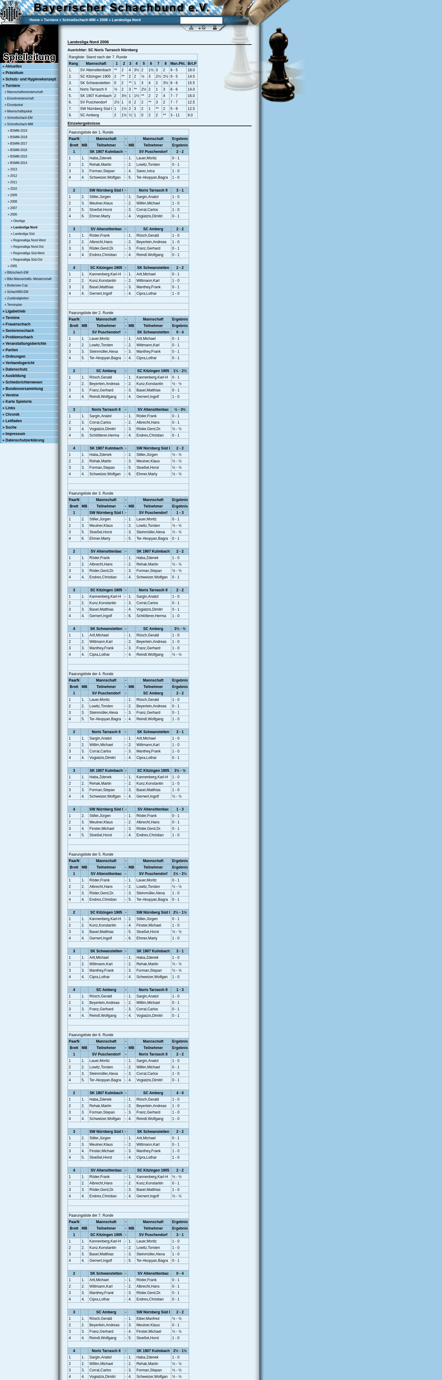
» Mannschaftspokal (18, 111)
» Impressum (13, 434)
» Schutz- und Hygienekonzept (29, 79)
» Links (8, 408)
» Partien (10, 350)
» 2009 (12, 195)
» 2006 (12, 214)
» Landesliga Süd (22, 233)
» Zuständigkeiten (17, 298)
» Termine (11, 318)
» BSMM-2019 (17, 130)
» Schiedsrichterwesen (22, 382)
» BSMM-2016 (17, 150)
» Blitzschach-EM (16, 272)
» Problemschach (17, 337)
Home (34, 20)
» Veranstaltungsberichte (24, 343)
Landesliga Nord (126, 20)
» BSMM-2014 (17, 163)
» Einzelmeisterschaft (19, 98)
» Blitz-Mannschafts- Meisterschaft (28, 279)
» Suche (9, 427)
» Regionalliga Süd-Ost (26, 259)
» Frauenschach (16, 324)
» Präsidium (12, 73)
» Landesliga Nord (24, 227)
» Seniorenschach (18, 330)
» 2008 (12, 201)
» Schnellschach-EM (19, 117)
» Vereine (10, 395)
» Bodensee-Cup (16, 285)
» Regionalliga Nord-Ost (27, 246)
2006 (104, 20)
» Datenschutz (14, 369)
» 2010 (12, 188)
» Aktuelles (12, 66)
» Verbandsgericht (18, 363)
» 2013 (12, 169)
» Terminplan (13, 304)
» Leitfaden (12, 421)
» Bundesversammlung (22, 389)
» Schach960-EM (16, 291)
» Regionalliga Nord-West (28, 240)
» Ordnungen (13, 356)
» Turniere (11, 86)
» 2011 (12, 182)
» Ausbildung (14, 376)
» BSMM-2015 (17, 156)
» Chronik (10, 414)
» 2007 (12, 208)
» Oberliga (18, 221)
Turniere (51, 20)
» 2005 (12, 266)
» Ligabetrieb (13, 311)
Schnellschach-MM (78, 20)
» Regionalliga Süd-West (28, 253)
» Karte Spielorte (17, 401)
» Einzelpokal (14, 105)
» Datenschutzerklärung (23, 440)
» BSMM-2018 (17, 137)
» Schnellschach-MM (19, 124)
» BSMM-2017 (17, 143)
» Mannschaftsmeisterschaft (24, 92)
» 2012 (12, 175)
